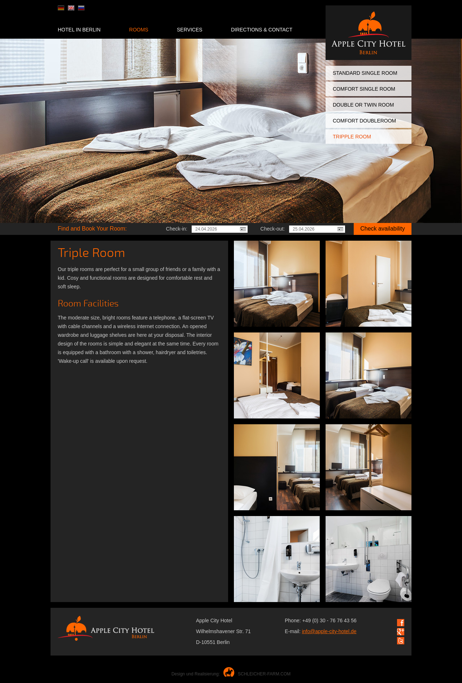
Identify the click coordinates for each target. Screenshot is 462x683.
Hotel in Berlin (79, 30)
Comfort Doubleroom (364, 121)
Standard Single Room (365, 73)
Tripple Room (352, 136)
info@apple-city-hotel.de (329, 631)
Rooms (138, 30)
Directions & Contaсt (261, 30)
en (71, 7)
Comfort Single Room (364, 89)
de (61, 7)
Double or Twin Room (363, 105)
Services (189, 30)
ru (81, 7)
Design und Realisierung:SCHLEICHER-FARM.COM (231, 673)
